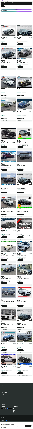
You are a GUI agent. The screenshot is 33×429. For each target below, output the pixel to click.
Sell (10, 1)
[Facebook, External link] (14, 409)
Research (14, 1)
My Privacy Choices (4, 420)
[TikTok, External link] (14, 408)
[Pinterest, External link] (14, 413)
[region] (16, 425)
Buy (7, 1)
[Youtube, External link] (14, 410)
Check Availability (4, 95)
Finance (18, 1)
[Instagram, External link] (14, 411)
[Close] (32, 423)
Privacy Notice (2, 417)
